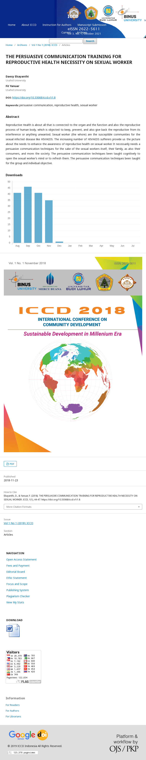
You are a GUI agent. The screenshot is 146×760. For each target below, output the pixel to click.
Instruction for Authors (57, 25)
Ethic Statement (16, 578)
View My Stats (15, 602)
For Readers (13, 705)
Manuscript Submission (91, 25)
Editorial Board (15, 571)
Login (132, 25)
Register (117, 25)
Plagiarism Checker (18, 596)
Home (11, 25)
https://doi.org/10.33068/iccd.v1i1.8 (34, 97)
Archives (82, 32)
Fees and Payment (18, 565)
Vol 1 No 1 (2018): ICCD (44, 45)
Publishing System (17, 590)
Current (66, 32)
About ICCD (29, 25)
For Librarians (13, 716)
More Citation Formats (18, 506)
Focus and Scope (16, 584)
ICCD (73, 16)
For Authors (12, 710)
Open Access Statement (21, 559)
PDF (11, 464)
